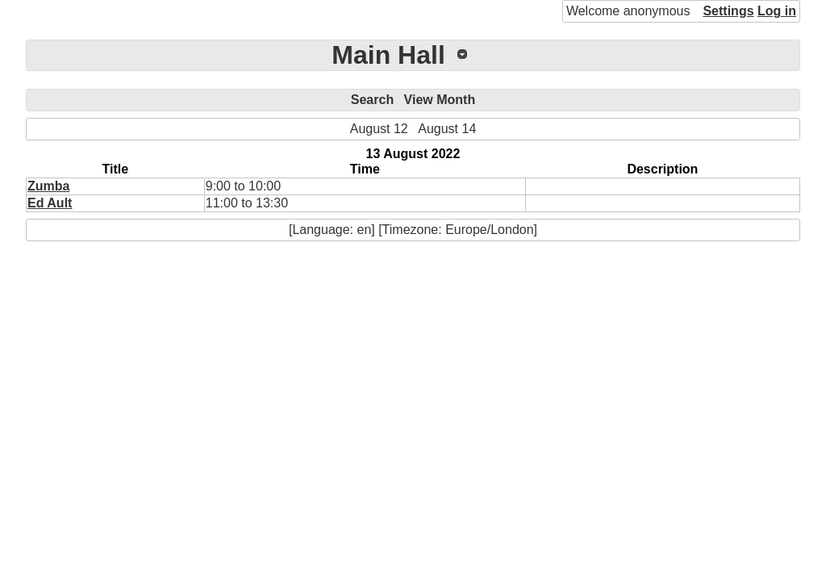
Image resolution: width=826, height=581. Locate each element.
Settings (728, 11)
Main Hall (388, 54)
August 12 (379, 129)
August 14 (447, 129)
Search (372, 100)
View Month (440, 100)
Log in (776, 11)
